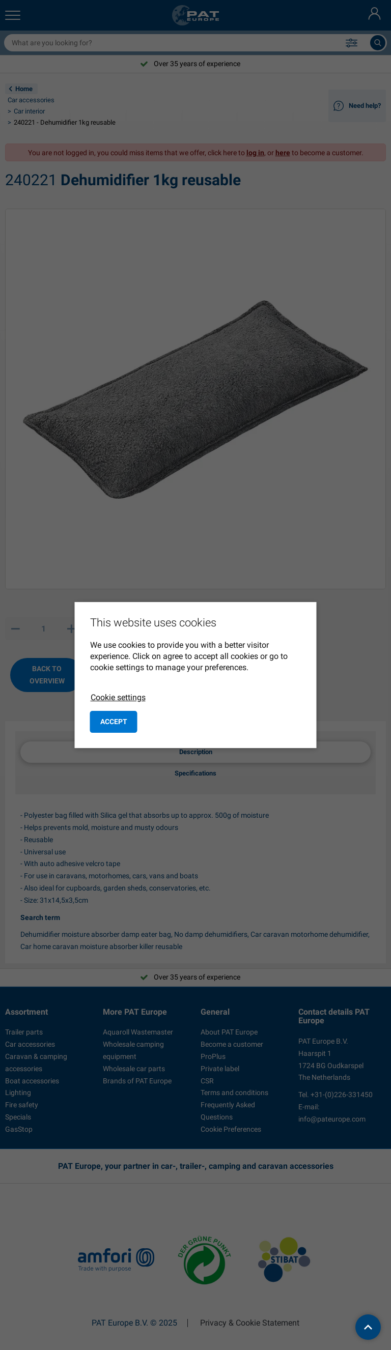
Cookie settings (118, 697)
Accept (113, 721)
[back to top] (368, 1327)
